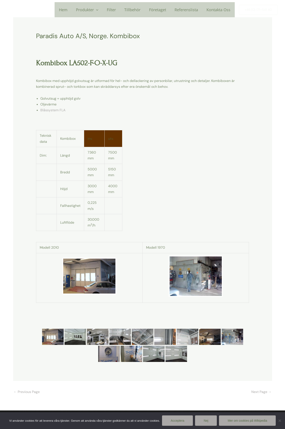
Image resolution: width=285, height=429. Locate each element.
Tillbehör (135, 9)
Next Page (261, 391)
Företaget (159, 9)
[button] (258, 10)
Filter (114, 9)
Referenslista (187, 9)
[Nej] (279, 420)
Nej (206, 420)
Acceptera (177, 420)
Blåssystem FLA (53, 110)
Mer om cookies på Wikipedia (247, 420)
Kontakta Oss (219, 9)
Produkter (91, 9)
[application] (100, 9)
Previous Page (27, 391)
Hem (67, 9)
